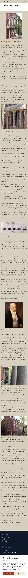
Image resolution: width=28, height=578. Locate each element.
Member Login (5, 1)
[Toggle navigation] (25, 1)
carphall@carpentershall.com (10, 552)
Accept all (8, 573)
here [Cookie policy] (19, 569)
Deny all (20, 573)
